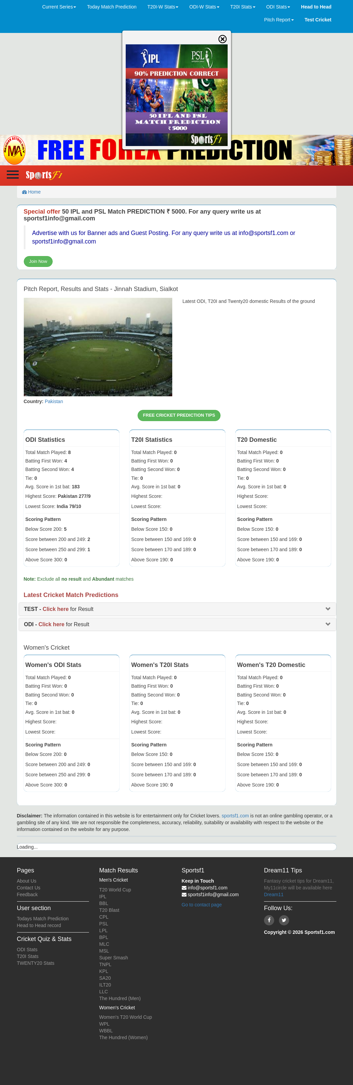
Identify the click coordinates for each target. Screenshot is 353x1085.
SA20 (105, 978)
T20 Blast (109, 910)
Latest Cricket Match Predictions (71, 595)
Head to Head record (39, 925)
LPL (103, 930)
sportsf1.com (235, 815)
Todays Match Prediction (43, 918)
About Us (27, 881)
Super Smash (113, 957)
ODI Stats (27, 949)
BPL (103, 937)
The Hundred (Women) (123, 1037)
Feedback (27, 894)
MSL (104, 951)
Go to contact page (202, 904)
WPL (104, 1024)
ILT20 (105, 985)
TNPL (105, 964)
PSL (103, 923)
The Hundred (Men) (120, 998)
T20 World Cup (115, 889)
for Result (59, 609)
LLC (103, 991)
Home (31, 192)
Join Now (38, 261)
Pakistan (54, 401)
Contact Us (28, 887)
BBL (103, 903)
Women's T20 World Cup (125, 1017)
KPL (103, 971)
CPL (103, 917)
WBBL (106, 1030)
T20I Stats (28, 956)
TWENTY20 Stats (35, 963)
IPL (102, 896)
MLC (104, 944)
